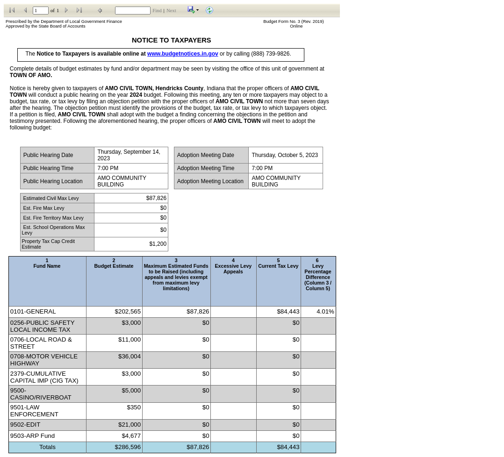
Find (157, 10)
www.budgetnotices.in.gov (182, 53)
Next (171, 10)
